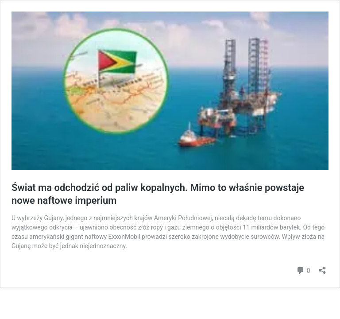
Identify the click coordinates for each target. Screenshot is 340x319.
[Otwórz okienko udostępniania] (322, 267)
